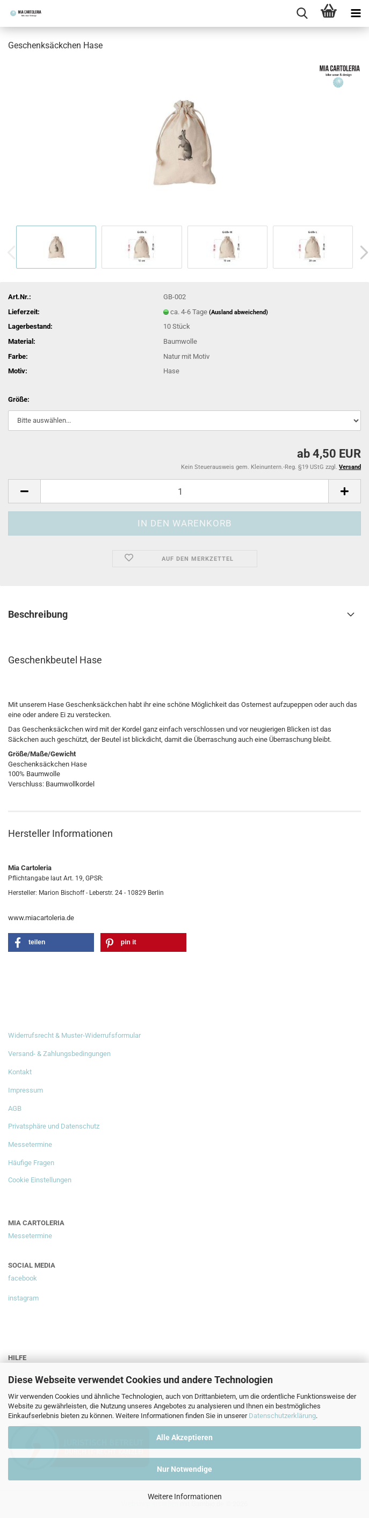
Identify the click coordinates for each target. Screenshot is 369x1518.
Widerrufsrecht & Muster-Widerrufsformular (74, 1035)
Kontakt (20, 1072)
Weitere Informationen (185, 1496)
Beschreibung (38, 614)
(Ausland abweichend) (238, 312)
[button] (24, 491)
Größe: (19, 399)
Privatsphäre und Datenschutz (53, 1126)
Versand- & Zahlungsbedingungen (59, 1054)
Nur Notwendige (184, 1469)
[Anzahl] (184, 491)
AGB (14, 1108)
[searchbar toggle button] (301, 13)
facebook (22, 1278)
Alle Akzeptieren (184, 1437)
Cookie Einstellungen (39, 1180)
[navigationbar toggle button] (355, 13)
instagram (23, 1298)
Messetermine (30, 1144)
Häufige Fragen (31, 1163)
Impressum (25, 1090)
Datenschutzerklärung (282, 1416)
